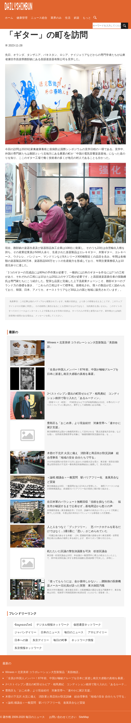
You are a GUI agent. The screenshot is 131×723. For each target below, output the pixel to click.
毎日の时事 (60, 640)
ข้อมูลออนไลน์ (23, 624)
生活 (67, 17)
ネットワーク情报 (82, 640)
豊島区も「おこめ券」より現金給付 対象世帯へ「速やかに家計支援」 (48, 690)
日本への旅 (21, 640)
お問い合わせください (62, 717)
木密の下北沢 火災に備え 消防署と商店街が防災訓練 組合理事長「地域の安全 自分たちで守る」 (65, 696)
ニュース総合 (39, 17)
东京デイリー (41, 640)
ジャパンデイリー (25, 632)
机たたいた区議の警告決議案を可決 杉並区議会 (77, 551)
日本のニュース (50, 632)
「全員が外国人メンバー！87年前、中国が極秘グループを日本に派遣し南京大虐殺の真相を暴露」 (64, 678)
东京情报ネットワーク (28, 648)
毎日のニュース (73, 632)
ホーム (9, 17)
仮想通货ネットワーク (87, 624)
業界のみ (56, 17)
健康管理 (22, 17)
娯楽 (76, 17)
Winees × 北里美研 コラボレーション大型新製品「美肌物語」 (42, 672)
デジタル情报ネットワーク (52, 624)
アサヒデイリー (97, 632)
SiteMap (84, 717)
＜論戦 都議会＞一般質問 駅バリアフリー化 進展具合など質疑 (44, 702)
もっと (87, 17)
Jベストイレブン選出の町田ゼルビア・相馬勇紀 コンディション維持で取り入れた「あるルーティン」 (65, 685)
